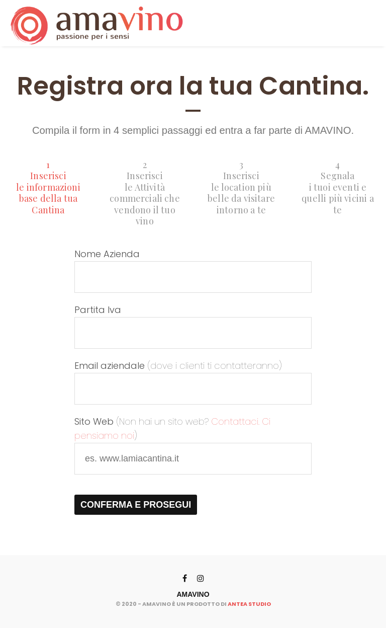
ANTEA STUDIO (249, 604)
